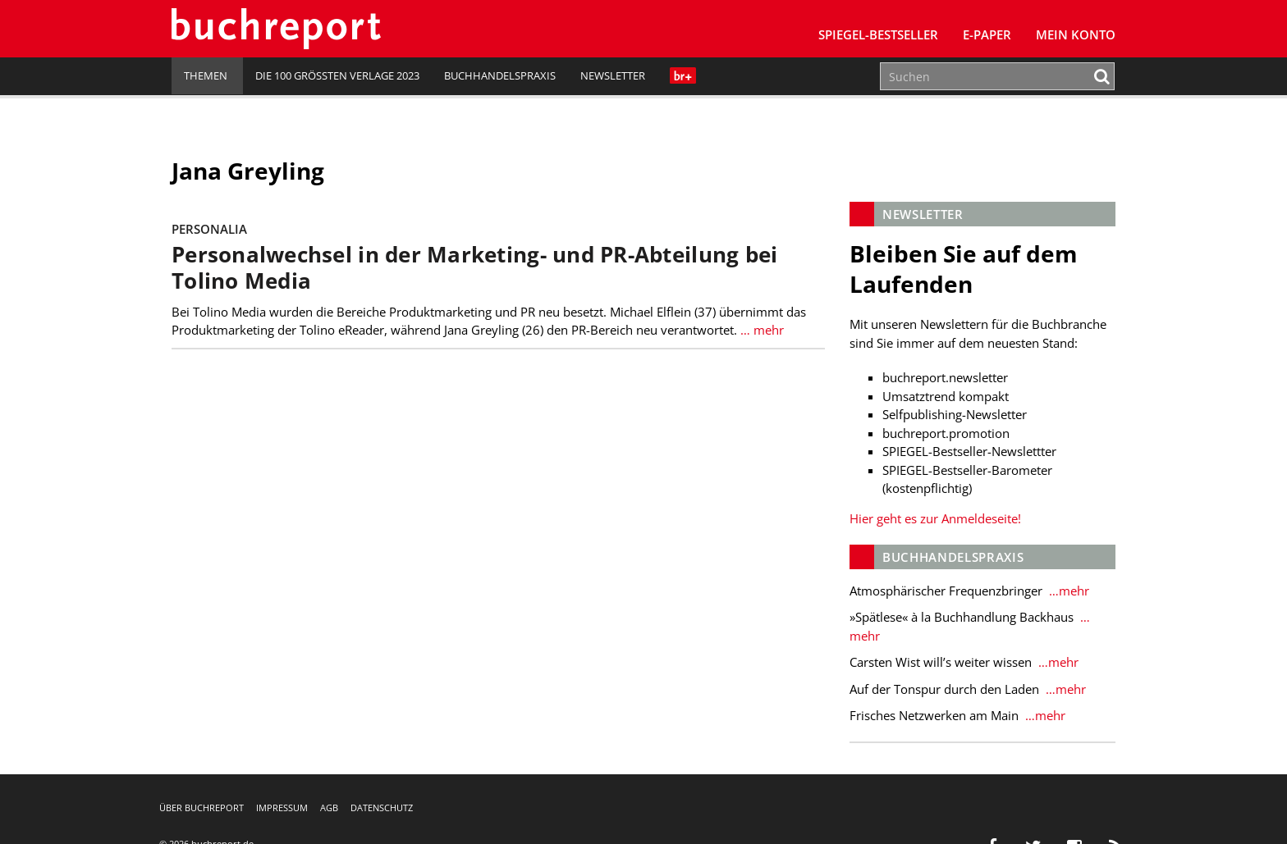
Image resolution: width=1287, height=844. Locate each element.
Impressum (282, 807)
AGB (329, 807)
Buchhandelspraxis (500, 75)
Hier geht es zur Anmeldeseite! (935, 518)
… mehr (760, 330)
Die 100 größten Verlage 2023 (337, 75)
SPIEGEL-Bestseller (878, 34)
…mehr (1067, 590)
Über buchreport (201, 807)
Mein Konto (1075, 34)
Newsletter (612, 75)
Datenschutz (381, 807)
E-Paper (987, 34)
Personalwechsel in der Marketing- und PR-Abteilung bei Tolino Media (474, 267)
